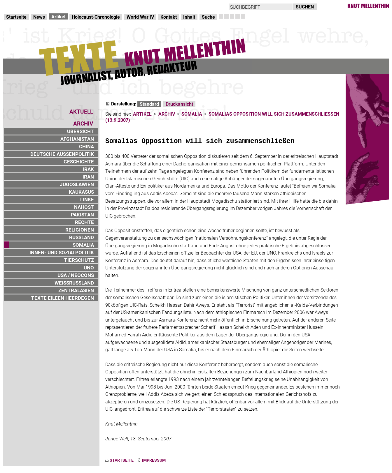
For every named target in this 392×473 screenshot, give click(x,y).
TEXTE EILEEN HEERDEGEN (62, 297)
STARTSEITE (122, 460)
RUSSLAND (81, 237)
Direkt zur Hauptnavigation (31, 6)
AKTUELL (81, 111)
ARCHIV (166, 114)
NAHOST (84, 207)
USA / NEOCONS (75, 275)
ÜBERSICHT (80, 131)
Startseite (16, 17)
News (39, 17)
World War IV (140, 17)
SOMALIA (83, 244)
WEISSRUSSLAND (74, 282)
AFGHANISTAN (77, 138)
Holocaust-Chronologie (96, 17)
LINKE (87, 199)
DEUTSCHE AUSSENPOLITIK (62, 154)
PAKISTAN (82, 214)
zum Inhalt (75, 6)
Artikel (58, 16)
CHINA (86, 146)
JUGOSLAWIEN (77, 184)
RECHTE (84, 222)
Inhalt (189, 17)
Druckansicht (179, 104)
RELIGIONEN (79, 229)
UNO (89, 267)
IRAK (88, 169)
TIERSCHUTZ (79, 260)
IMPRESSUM (154, 460)
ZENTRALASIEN (76, 290)
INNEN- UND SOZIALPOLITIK (61, 252)
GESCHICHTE (79, 161)
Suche (208, 17)
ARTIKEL (142, 114)
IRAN (88, 176)
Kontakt (168, 17)
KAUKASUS (81, 191)
